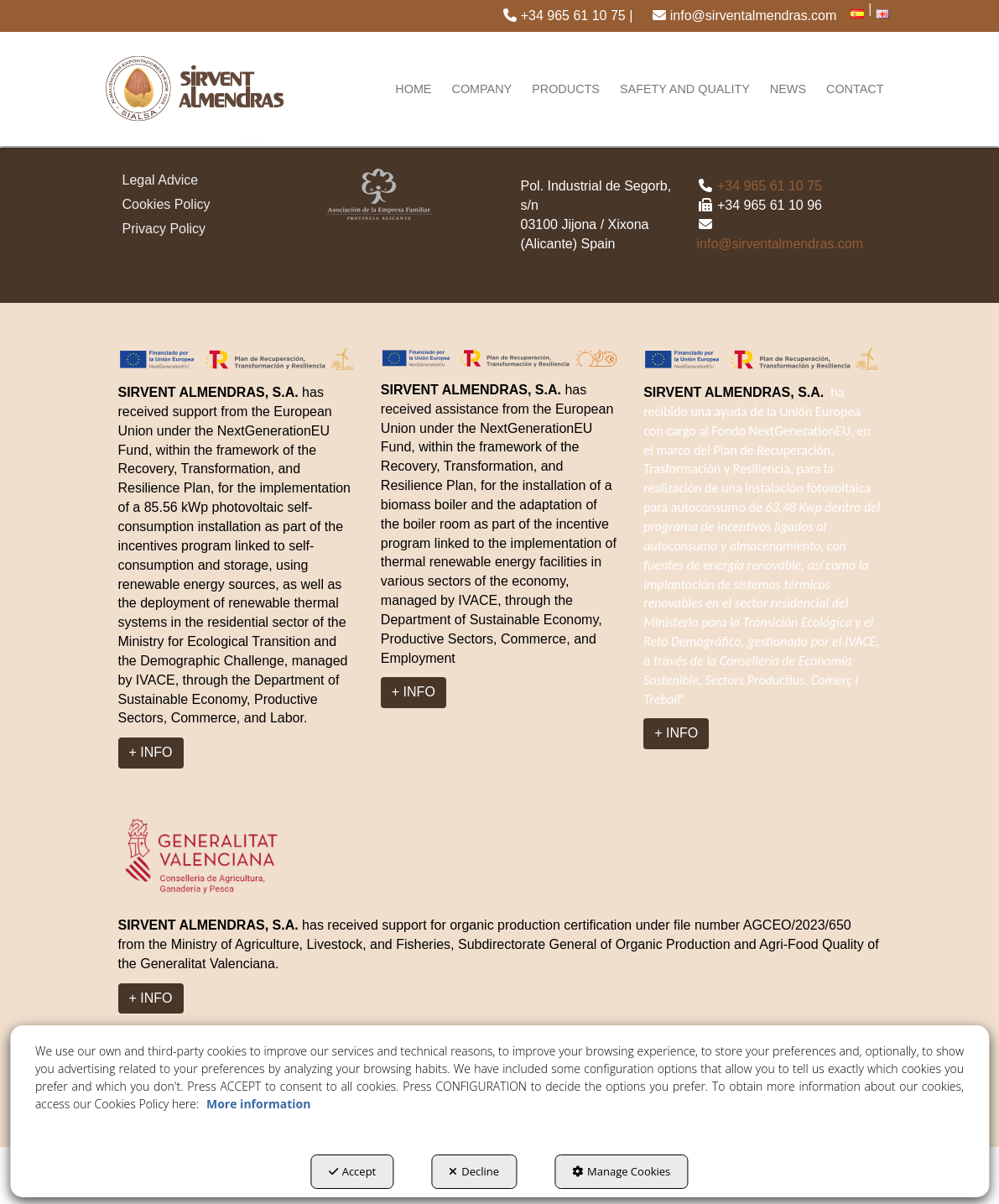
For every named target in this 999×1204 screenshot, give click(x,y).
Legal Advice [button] (160, 180)
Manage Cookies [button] (621, 1171)
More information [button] (258, 1104)
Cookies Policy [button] (166, 204)
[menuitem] (568, 16)
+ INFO (151, 752)
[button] (568, 16)
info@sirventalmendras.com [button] (744, 15)
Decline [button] (474, 1171)
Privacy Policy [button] (164, 229)
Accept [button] (353, 1171)
